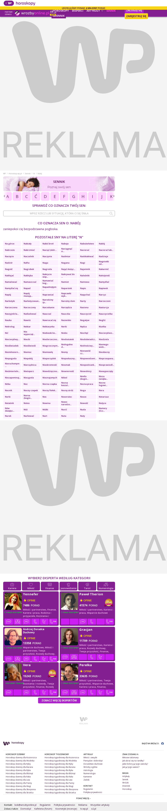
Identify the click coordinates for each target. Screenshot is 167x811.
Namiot (65, 281)
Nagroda (47, 269)
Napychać (85, 294)
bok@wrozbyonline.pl (25, 804)
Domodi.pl (25, 808)
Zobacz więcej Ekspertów (59, 700)
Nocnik (8, 390)
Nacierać (84, 250)
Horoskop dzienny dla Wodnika (20, 760)
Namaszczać (30, 281)
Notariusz (104, 396)
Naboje (65, 243)
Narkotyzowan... (32, 301)
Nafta (26, 262)
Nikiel (64, 377)
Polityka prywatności (93, 792)
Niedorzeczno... (50, 339)
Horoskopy (61, 10)
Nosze (83, 396)
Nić (6, 332)
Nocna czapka (50, 384)
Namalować (11, 281)
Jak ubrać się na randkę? (133, 760)
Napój (8, 294)
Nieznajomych (50, 377)
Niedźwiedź (30, 345)
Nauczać (47, 313)
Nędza (83, 326)
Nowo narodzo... (66, 403)
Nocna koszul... (65, 384)
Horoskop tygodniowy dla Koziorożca (62, 757)
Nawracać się (49, 320)
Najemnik (85, 269)
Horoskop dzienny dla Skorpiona (21, 789)
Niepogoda (10, 358)
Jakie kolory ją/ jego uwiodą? (135, 764)
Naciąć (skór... (49, 250)
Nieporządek (49, 358)
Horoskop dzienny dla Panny (19, 783)
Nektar (27, 326)
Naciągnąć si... (66, 250)
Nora (101, 390)
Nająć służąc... (68, 269)
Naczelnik (29, 256)
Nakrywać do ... (68, 275)
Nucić (64, 409)
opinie (31, 600)
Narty (83, 301)
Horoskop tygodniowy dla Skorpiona (61, 789)
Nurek (8, 415)
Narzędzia (66, 307)
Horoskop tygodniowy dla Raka (59, 776)
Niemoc (28, 352)
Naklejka (28, 275)
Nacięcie (9, 256)
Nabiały (28, 243)
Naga (45, 262)
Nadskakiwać (87, 256)
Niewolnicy (85, 371)
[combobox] (59, 213)
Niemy (64, 352)
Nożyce (102, 403)
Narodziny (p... (48, 301)
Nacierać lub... (106, 250)
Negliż (102, 320)
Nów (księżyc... (9, 409)
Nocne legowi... (103, 384)
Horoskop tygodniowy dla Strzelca (60, 792)
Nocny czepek (31, 390)
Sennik (111, 10)
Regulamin (88, 789)
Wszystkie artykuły (99, 804)
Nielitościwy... (87, 345)
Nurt (45, 415)
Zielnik (86, 779)
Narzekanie (48, 307)
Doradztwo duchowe (93, 764)
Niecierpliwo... (106, 332)
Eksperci (77, 10)
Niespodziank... (87, 364)
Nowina (46, 403)
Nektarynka (48, 326)
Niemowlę (48, 352)
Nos (44, 396)
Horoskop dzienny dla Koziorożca (21, 757)
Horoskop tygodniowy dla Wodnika (61, 760)
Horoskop (127, 789)
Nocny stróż (67, 390)
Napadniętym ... (49, 288)
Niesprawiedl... (106, 364)
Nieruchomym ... (12, 365)
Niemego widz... (103, 345)
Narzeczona (11, 307)
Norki (8, 396)
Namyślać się (11, 288)
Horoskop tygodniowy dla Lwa (58, 779)
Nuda (83, 409)
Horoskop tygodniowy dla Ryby (59, 764)
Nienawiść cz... (85, 352)
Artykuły (95, 10)
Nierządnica (30, 364)
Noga (83, 390)
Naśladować (30, 313)
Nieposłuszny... (68, 358)
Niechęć (84, 332)
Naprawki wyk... (66, 294)
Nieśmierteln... (12, 371)
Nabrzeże (10, 250)
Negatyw (84, 320)
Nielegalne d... (67, 345)
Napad (27, 288)
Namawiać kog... (48, 282)
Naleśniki (85, 275)
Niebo (64, 332)
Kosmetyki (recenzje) (66, 808)
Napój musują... (28, 294)
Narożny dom (68, 301)
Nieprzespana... (107, 358)
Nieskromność (50, 364)
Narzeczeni (105, 301)
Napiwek (103, 288)
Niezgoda (29, 377)
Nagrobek (29, 269)
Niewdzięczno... (50, 371)
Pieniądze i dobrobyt (93, 760)
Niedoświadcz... (88, 339)
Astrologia (88, 770)
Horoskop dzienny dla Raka (18, 776)
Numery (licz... (103, 409)
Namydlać (104, 281)
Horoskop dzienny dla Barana (19, 767)
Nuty (82, 415)
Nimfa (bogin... (84, 377)
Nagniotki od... (104, 262)
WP (4, 173)
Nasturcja (104, 307)
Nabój (102, 243)
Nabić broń (48, 243)
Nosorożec (66, 396)
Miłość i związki (90, 757)
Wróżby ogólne (90, 767)
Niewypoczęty (106, 371)
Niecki (27, 339)
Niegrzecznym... (51, 345)
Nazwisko (66, 320)
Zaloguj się (134, 10)
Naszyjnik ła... (12, 313)
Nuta (63, 415)
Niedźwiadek (11, 345)
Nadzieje (103, 256)
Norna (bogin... (28, 396)
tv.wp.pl (84, 808)
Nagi (82, 262)
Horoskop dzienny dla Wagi (18, 786)
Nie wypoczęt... (29, 333)
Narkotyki (10, 301)
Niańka (102, 326)
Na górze (9, 243)
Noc (26, 384)
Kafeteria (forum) (43, 808)
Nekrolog (10, 326)
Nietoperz (29, 371)
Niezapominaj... (13, 377)
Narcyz (102, 294)
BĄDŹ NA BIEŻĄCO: (153, 743)
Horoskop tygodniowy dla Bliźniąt (60, 773)
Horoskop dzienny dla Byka (18, 770)
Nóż (26, 409)
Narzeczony (30, 307)
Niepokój (28, 358)
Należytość (104, 275)
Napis (83, 288)
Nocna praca (86, 384)
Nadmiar (65, 256)
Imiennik (59, 16)
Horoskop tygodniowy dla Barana (60, 767)
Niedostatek (67, 339)
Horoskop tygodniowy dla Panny (59, 783)
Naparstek (66, 288)
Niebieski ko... (49, 332)
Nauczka (65, 313)
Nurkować (29, 415)
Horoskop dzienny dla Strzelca (19, 792)
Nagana (65, 262)
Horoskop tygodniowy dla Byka (59, 770)
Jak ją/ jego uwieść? (130, 767)
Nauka (8, 320)
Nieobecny (104, 352)
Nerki (64, 326)
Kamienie (88, 776)
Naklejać (9, 275)
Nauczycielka (105, 313)
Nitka (7, 384)
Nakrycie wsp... (47, 275)
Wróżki (125, 782)
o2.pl (93, 808)
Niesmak (65, 364)
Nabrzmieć (29, 250)
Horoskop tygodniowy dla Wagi (59, 786)
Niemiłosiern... (12, 352)
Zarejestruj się (136, 16)
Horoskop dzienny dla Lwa (18, 779)
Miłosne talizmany (130, 757)
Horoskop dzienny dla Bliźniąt (19, 773)
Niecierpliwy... (12, 339)
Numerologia (89, 773)
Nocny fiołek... (49, 390)
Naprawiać (48, 294)
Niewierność (67, 371)
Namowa (84, 281)
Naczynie (47, 256)
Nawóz (27, 320)
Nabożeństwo (87, 243)
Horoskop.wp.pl (15, 173)
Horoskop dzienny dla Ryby (18, 764)
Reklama (82, 804)
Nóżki (45, 409)
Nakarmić (104, 269)
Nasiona (84, 307)
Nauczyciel (85, 313)
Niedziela (104, 339)
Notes (27, 403)
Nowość (84, 403)
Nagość (8, 269)
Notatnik (9, 403)
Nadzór (9, 262)
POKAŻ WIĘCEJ (83, 798)
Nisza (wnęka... (103, 377)
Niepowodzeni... (88, 358)
